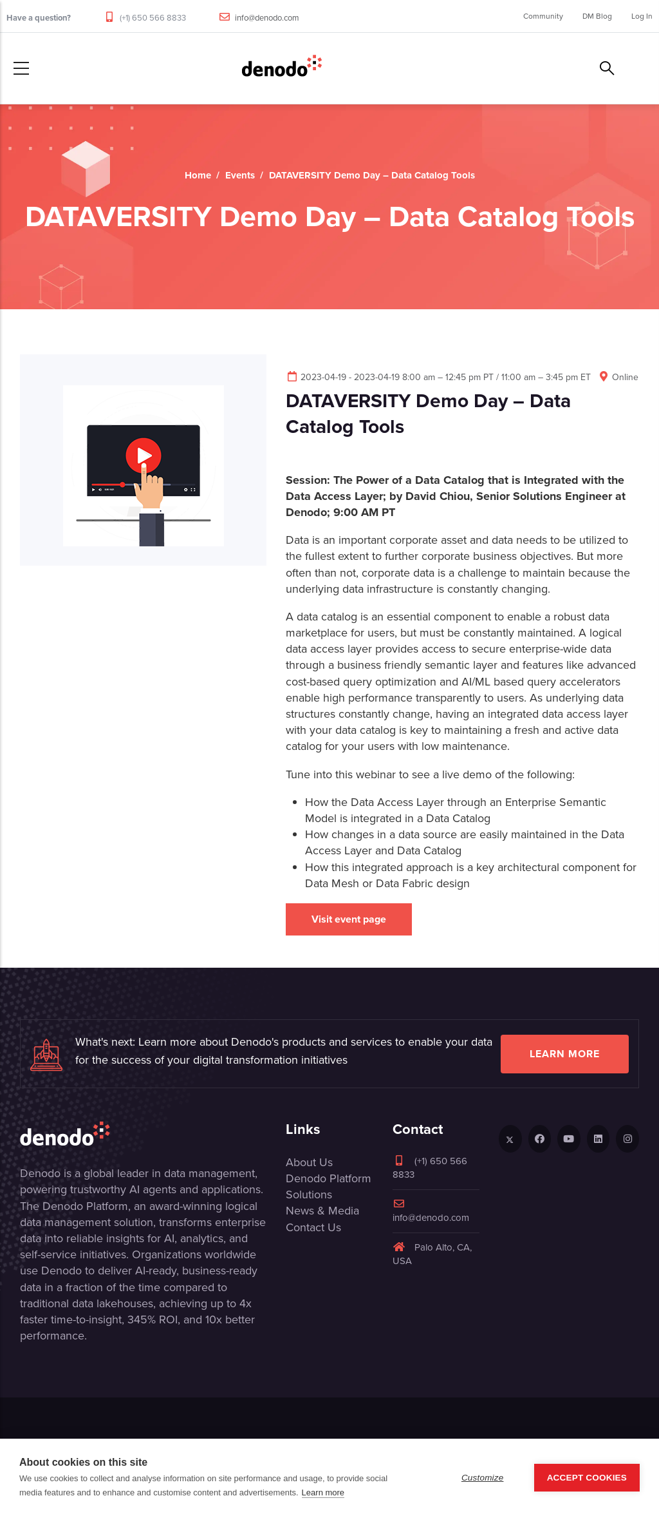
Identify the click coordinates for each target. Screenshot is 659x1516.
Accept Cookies (587, 1477)
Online (617, 377)
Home (198, 175)
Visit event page (348, 919)
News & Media (322, 1210)
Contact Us (313, 1227)
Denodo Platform (328, 1178)
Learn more (565, 1053)
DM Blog (597, 16)
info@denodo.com (267, 18)
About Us (309, 1162)
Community (543, 16)
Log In (642, 16)
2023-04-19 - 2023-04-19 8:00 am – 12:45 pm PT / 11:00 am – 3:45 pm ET (438, 377)
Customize (482, 1477)
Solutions (309, 1194)
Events (240, 175)
